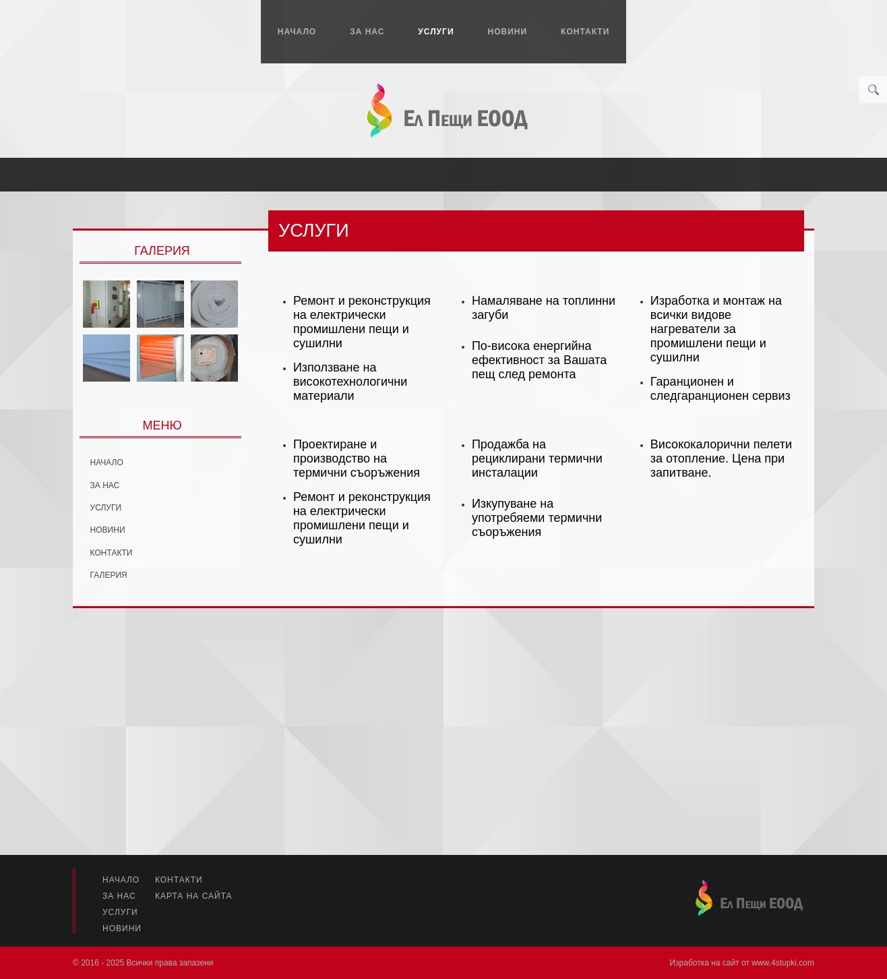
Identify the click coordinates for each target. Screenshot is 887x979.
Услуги (436, 31)
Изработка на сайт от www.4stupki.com (741, 963)
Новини (508, 31)
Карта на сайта (194, 896)
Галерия (108, 575)
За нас (367, 31)
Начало (297, 31)
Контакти (585, 31)
